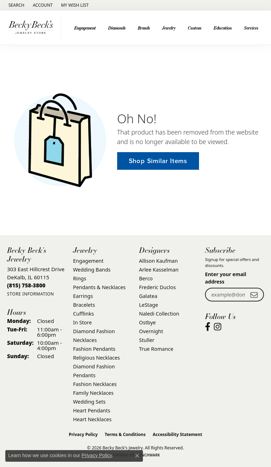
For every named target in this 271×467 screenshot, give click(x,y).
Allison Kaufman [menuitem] (158, 260)
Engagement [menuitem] (88, 260)
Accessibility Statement (177, 434)
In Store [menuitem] (82, 322)
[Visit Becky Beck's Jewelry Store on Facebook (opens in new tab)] (207, 327)
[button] (15, 5)
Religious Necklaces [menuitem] (96, 357)
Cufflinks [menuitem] (83, 313)
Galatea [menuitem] (148, 296)
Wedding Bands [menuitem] (91, 269)
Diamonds (116, 28)
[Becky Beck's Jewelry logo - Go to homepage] (32, 27)
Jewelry (169, 28)
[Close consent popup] (137, 456)
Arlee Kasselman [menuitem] (159, 269)
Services (251, 28)
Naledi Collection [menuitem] (159, 313)
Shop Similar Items (158, 161)
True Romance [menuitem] (156, 348)
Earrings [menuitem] (83, 296)
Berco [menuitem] (146, 278)
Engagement (85, 28)
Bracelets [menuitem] (84, 304)
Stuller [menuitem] (146, 340)
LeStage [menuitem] (148, 304)
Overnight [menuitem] (151, 331)
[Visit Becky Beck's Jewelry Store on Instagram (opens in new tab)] (217, 327)
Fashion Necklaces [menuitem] (95, 384)
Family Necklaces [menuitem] (93, 393)
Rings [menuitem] (79, 278)
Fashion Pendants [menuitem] (94, 348)
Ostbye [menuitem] (147, 322)
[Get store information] (30, 294)
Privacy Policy (83, 434)
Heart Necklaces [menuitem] (92, 419)
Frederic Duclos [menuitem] (157, 287)
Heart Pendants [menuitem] (91, 410)
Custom (194, 28)
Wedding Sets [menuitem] (89, 401)
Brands (144, 28)
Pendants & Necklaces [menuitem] (99, 287)
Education (222, 28)
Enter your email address (225, 278)
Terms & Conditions (125, 434)
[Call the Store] (26, 285)
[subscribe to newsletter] (254, 294)
